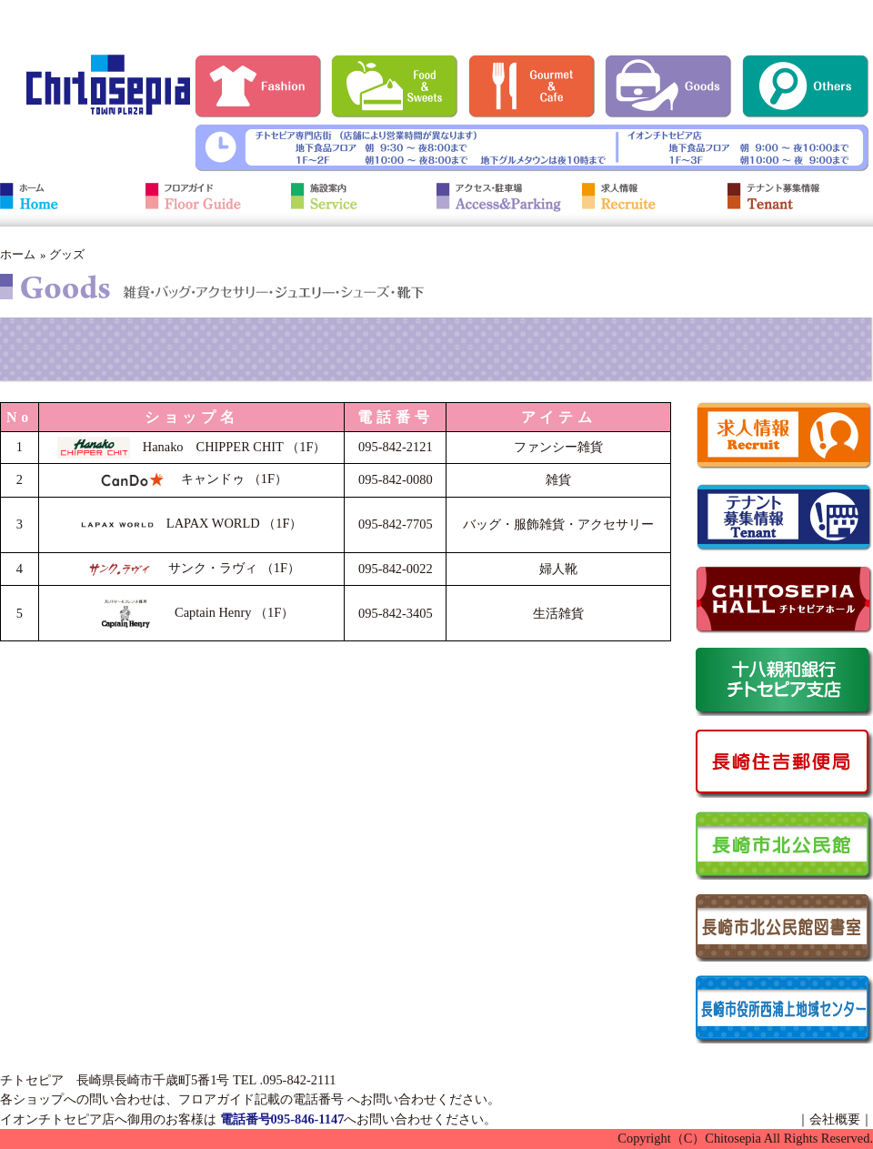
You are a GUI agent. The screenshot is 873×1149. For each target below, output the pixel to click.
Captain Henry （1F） (191, 612)
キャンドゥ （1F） (191, 478)
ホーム (17, 254)
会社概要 (834, 1119)
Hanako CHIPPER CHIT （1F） (191, 446)
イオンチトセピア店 (57, 1119)
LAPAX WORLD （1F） (192, 523)
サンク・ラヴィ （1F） (191, 567)
